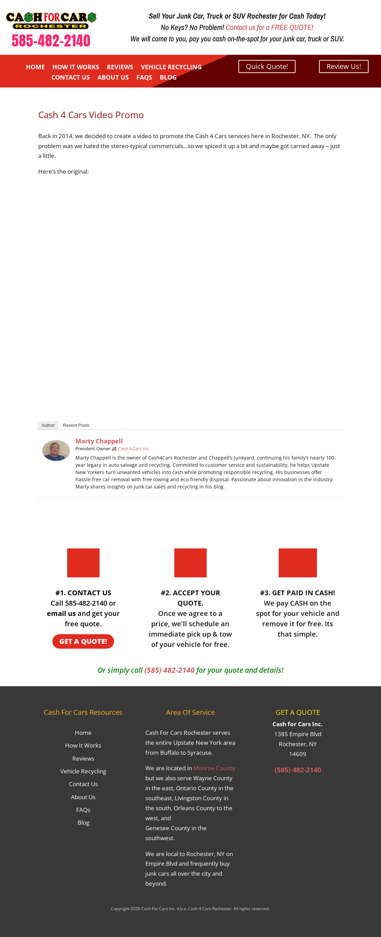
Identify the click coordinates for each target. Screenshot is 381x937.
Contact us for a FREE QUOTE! (269, 27)
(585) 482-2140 (169, 670)
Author (48, 425)
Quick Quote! (267, 66)
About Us (113, 78)
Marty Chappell (99, 441)
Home (35, 67)
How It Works (75, 67)
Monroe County (214, 768)
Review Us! (344, 66)
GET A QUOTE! (83, 641)
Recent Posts (76, 425)
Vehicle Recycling (171, 67)
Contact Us (70, 78)
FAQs (144, 78)
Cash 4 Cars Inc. (134, 448)
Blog (168, 78)
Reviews (120, 67)
